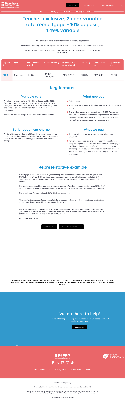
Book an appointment (71, 227)
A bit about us (41, 11)
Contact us (72, 5)
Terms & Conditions (42, 369)
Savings (67, 11)
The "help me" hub (82, 11)
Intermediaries (108, 5)
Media (88, 369)
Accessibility (76, 369)
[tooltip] (32, 65)
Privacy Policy (60, 369)
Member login (89, 5)
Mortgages (55, 11)
